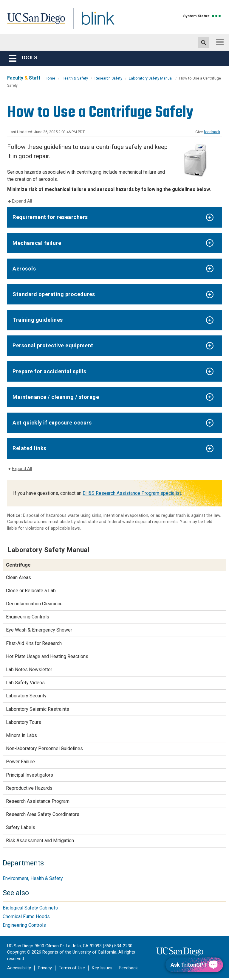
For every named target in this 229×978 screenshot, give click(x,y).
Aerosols (24, 268)
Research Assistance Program (37, 801)
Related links (30, 448)
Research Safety (108, 78)
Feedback (128, 968)
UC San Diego (34, 22)
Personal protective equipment (53, 345)
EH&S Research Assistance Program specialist (132, 493)
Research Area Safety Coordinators (42, 814)
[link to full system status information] (216, 16)
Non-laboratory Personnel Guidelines (44, 748)
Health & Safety (75, 78)
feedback (212, 132)
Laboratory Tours (23, 722)
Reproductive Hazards (29, 788)
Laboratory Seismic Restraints (37, 709)
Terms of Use (72, 968)
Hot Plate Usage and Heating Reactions (47, 656)
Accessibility (19, 968)
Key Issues (102, 968)
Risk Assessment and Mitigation (40, 840)
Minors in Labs (21, 735)
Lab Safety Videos (25, 682)
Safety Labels (20, 827)
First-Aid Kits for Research (34, 643)
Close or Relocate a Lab (31, 590)
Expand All (22, 201)
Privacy (45, 968)
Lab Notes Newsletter (29, 669)
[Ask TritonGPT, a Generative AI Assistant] (194, 964)
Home (50, 78)
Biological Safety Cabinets (30, 908)
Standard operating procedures (54, 294)
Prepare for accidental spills (49, 371)
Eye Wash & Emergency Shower (39, 630)
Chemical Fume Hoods (26, 916)
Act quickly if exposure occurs (52, 422)
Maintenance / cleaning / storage (56, 397)
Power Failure (20, 761)
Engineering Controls (27, 617)
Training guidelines (38, 320)
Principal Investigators (29, 775)
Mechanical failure (37, 243)
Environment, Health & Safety (33, 878)
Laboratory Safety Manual (151, 78)
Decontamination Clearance (34, 604)
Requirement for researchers (50, 217)
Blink (92, 22)
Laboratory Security (26, 696)
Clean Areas (18, 577)
